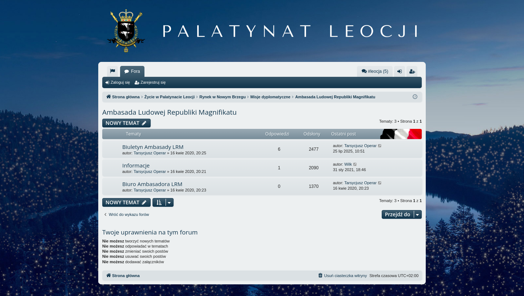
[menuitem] (112, 71)
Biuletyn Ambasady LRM (152, 146)
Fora (135, 71)
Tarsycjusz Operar (150, 153)
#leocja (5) (374, 71)
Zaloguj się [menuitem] (401, 73)
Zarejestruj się (153, 82)
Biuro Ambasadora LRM (152, 184)
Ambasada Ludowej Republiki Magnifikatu (169, 112)
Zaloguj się (120, 82)
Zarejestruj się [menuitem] (413, 73)
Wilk (348, 164)
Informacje (136, 165)
